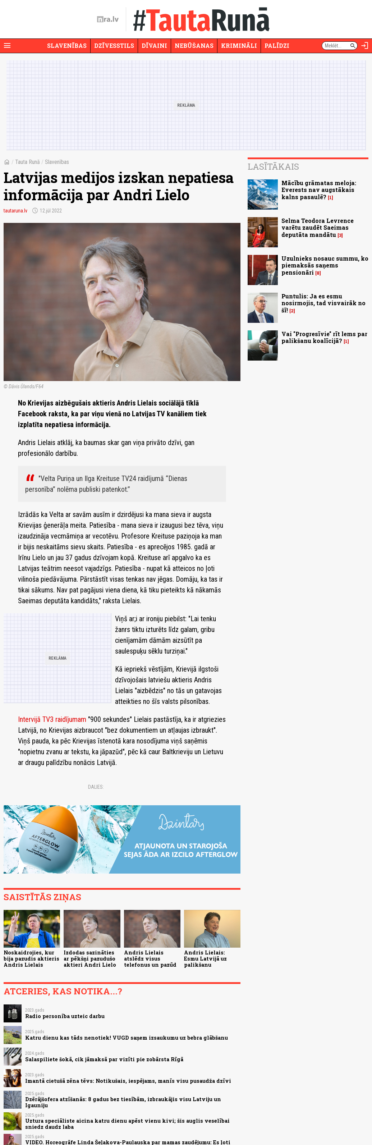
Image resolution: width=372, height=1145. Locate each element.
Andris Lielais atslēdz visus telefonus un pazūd (150, 958)
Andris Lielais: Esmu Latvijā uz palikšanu (205, 958)
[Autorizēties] (365, 45)
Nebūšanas (194, 45)
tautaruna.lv (15, 211)
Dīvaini (154, 45)
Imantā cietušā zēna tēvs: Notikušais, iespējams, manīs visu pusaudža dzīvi (128, 1080)
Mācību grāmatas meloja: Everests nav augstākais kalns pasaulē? (318, 189)
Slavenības (67, 45)
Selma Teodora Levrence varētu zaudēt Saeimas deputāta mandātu (317, 227)
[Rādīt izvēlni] (7, 45)
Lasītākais (273, 166)
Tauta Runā (27, 162)
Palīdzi (277, 45)
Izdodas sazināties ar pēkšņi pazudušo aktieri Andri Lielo (90, 958)
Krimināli (239, 45)
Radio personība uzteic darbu (65, 1016)
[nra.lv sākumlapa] (108, 19)
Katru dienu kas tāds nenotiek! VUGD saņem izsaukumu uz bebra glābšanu (126, 1037)
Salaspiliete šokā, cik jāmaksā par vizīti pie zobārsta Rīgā (104, 1059)
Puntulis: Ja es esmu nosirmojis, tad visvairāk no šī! (323, 302)
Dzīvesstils (114, 45)
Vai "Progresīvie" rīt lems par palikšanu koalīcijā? (324, 337)
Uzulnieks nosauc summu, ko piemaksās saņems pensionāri (324, 265)
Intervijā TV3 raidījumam (52, 719)
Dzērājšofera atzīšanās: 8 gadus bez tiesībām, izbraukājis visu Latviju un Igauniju (123, 1102)
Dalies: (96, 787)
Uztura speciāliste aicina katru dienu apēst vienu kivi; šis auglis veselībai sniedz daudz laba (127, 1123)
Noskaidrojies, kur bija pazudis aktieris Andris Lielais (31, 958)
